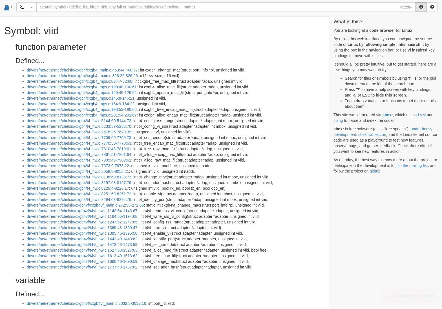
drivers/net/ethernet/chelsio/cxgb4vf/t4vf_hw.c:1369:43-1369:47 (82, 227)
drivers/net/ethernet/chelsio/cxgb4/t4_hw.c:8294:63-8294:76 (79, 199)
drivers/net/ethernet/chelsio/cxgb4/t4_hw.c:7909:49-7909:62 (79, 160)
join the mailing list (411, 165)
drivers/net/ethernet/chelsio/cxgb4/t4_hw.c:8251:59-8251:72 (79, 194)
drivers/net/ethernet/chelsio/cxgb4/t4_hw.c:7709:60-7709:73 (79, 137)
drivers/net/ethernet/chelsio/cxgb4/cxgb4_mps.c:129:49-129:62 (82, 92)
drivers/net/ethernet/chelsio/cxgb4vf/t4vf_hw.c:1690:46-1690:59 (82, 261)
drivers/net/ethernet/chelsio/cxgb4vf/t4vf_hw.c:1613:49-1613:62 (82, 256)
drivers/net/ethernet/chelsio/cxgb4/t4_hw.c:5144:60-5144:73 (79, 120)
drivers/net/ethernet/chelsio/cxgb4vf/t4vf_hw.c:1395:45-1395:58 (82, 233)
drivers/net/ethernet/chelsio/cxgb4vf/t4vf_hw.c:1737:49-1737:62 (82, 267)
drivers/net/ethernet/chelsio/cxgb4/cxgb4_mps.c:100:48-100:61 (82, 87)
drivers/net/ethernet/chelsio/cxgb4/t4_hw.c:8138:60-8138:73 (79, 177)
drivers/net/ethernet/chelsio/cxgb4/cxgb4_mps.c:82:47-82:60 (79, 81)
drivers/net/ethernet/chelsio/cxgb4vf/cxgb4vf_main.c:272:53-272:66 (85, 205)
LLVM (421, 115)
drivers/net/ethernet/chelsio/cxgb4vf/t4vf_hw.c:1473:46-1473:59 (82, 244)
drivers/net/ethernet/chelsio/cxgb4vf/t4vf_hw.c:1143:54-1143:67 (82, 211)
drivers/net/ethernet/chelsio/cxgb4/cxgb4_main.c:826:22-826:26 (82, 75)
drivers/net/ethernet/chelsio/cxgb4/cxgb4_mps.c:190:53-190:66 (82, 109)
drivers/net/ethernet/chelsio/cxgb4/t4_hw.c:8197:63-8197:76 (79, 182)
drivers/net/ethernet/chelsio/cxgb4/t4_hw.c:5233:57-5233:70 (79, 126)
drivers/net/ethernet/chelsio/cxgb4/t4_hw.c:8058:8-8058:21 (78, 171)
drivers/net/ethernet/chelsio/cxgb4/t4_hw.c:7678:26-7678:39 (79, 132)
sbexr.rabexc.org (373, 134)
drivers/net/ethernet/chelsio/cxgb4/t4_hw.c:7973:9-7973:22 (78, 166)
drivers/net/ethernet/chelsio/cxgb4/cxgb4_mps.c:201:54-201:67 (82, 115)
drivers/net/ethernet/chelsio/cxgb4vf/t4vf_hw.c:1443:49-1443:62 (82, 239)
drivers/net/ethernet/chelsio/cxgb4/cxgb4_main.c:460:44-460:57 (82, 70)
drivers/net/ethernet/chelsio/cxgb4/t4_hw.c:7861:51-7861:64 (79, 154)
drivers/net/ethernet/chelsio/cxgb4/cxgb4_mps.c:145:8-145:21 (80, 98)
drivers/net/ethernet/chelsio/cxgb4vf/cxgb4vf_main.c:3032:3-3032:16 (86, 303)
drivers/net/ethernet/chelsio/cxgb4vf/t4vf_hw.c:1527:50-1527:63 (82, 250)
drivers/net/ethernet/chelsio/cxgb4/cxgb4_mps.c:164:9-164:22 (80, 104)
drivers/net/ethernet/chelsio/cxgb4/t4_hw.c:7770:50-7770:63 (79, 143)
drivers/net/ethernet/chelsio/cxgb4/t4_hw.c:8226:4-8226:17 (78, 188)
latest (406, 7)
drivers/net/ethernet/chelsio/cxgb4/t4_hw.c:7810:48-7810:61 (79, 149)
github (375, 171)
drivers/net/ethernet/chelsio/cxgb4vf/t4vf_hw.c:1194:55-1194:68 (82, 216)
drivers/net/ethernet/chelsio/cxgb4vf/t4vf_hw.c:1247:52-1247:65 (82, 222)
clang (338, 120)
